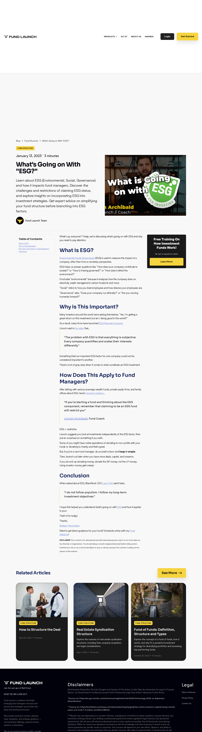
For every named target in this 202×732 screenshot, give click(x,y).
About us (136, 36)
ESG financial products (111, 323)
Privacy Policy (187, 698)
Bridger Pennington (70, 525)
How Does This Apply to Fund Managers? (34, 249)
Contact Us (186, 703)
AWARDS (149, 36)
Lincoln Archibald (76, 418)
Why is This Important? (27, 246)
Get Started (187, 36)
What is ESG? (24, 243)
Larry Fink (108, 483)
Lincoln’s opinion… (95, 393)
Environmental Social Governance (77, 258)
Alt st (124, 36)
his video (79, 328)
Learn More (167, 261)
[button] (111, 37)
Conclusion (23, 251)
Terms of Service (188, 692)
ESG (119, 507)
